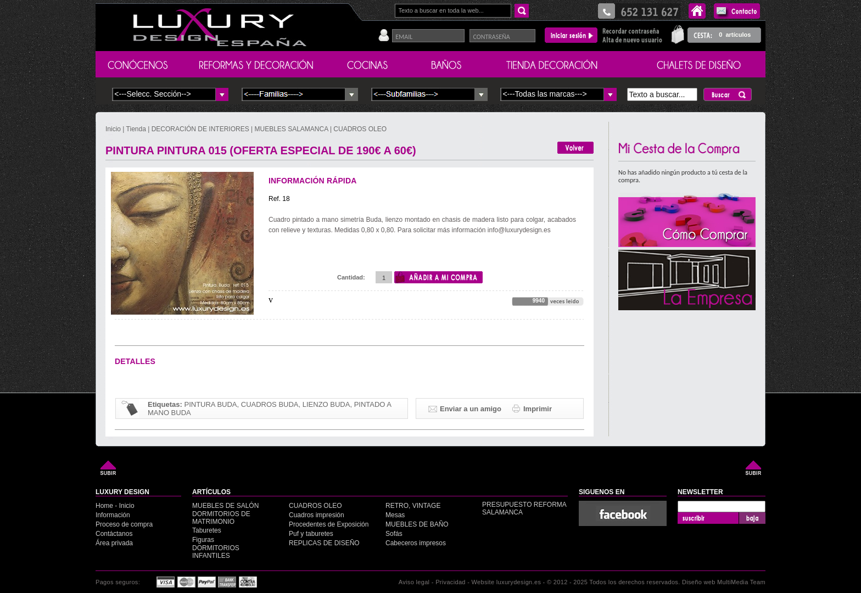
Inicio (113, 129)
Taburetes (206, 530)
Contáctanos (114, 534)
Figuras (203, 540)
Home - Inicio (115, 506)
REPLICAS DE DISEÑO (324, 543)
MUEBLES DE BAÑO (417, 524)
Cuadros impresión (316, 515)
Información (113, 515)
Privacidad (450, 582)
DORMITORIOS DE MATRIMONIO (221, 517)
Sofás (393, 534)
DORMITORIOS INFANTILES (215, 552)
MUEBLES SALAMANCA (291, 129)
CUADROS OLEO (360, 129)
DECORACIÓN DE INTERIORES (201, 129)
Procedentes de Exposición (328, 524)
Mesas (395, 515)
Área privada (114, 543)
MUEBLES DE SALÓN (225, 506)
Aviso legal (414, 582)
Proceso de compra (124, 524)
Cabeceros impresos (415, 543)
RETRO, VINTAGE (412, 506)
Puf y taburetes (311, 534)
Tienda (136, 129)
